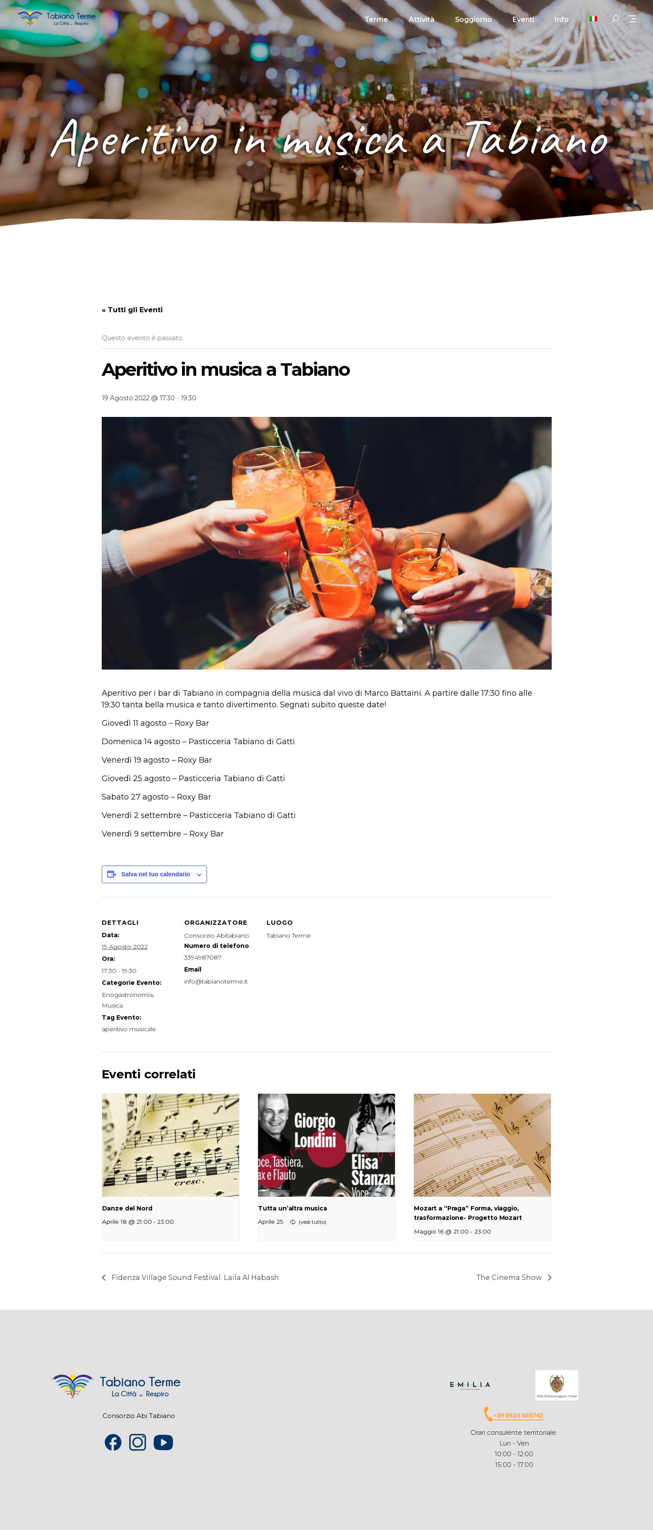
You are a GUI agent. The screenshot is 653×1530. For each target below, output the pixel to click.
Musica (112, 1005)
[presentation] (170, 1145)
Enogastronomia (127, 995)
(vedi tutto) (312, 1222)
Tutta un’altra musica (292, 1208)
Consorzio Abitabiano (216, 935)
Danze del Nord (127, 1208)
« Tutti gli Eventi (132, 310)
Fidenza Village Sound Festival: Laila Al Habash (194, 1277)
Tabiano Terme (289, 935)
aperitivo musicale (129, 1029)
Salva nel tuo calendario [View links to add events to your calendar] (155, 874)
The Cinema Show (510, 1277)
